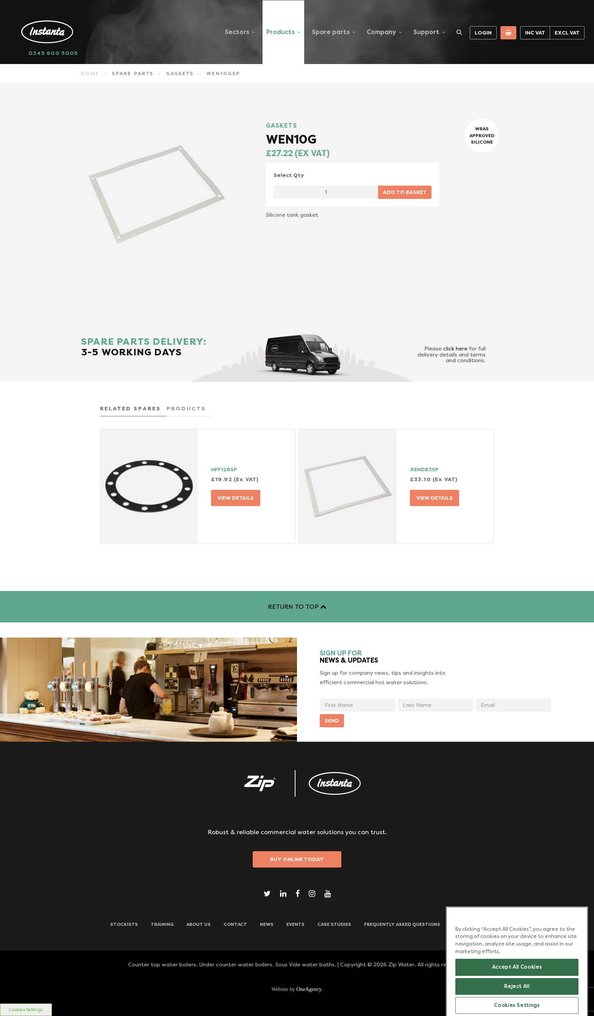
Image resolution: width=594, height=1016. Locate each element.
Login (483, 33)
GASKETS (180, 73)
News (267, 924)
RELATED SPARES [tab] (130, 408)
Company (381, 32)
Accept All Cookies (517, 984)
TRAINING (162, 924)
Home (90, 73)
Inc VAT (535, 33)
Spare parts (331, 32)
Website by (296, 989)
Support (426, 32)
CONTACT (235, 924)
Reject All (517, 1003)
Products (280, 32)
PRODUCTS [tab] (186, 408)
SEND (332, 720)
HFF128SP (224, 469)
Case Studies (334, 924)
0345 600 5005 (53, 53)
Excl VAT (567, 33)
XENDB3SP (424, 469)
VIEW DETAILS (235, 498)
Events (295, 924)
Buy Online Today (297, 859)
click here (455, 348)
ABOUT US (198, 924)
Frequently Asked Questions (402, 924)
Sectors (237, 32)
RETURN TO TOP (297, 606)
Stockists (124, 924)
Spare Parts (133, 73)
